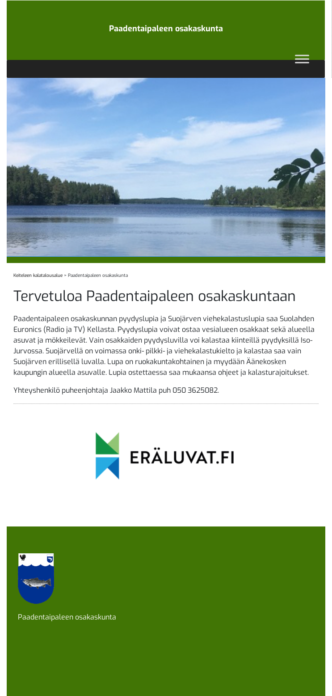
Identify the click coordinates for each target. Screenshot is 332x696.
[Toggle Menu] (302, 59)
